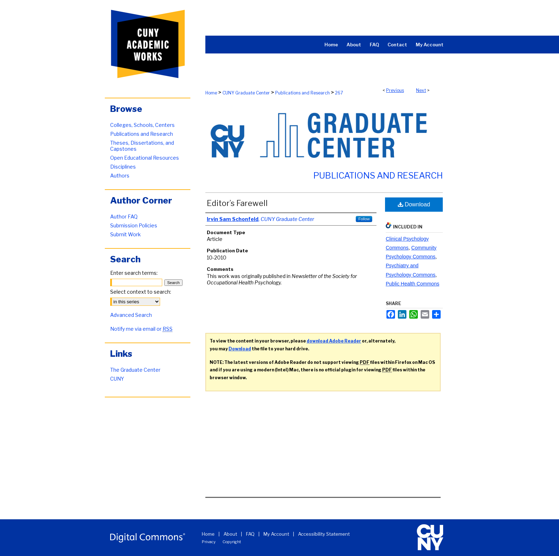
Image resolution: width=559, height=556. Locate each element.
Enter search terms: (134, 273)
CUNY (117, 379)
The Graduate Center (135, 370)
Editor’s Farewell (237, 203)
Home (211, 93)
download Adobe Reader (334, 341)
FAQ (250, 534)
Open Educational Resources (144, 158)
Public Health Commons (412, 284)
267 (339, 93)
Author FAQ (124, 216)
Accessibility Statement (324, 534)
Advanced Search (131, 315)
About (230, 534)
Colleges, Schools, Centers (142, 125)
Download (414, 204)
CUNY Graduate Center (246, 93)
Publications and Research (302, 93)
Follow (364, 219)
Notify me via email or (141, 329)
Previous (395, 90)
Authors (119, 176)
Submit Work (125, 234)
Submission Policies (133, 225)
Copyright (231, 541)
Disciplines (123, 167)
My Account (276, 534)
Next (421, 90)
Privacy (209, 541)
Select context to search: (140, 292)
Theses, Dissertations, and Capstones (142, 146)
